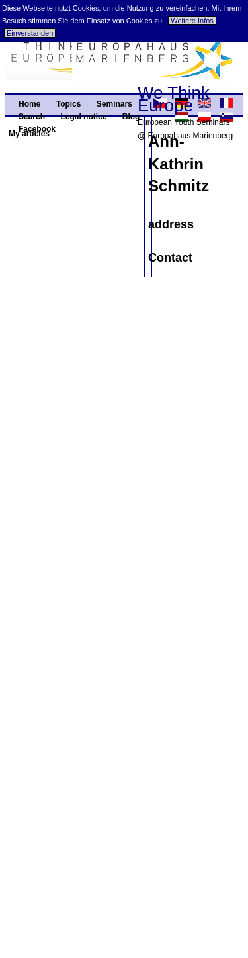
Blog (131, 116)
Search (32, 116)
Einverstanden (30, 33)
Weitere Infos (192, 20)
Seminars (114, 104)
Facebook (37, 129)
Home (29, 104)
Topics (68, 104)
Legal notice (83, 116)
